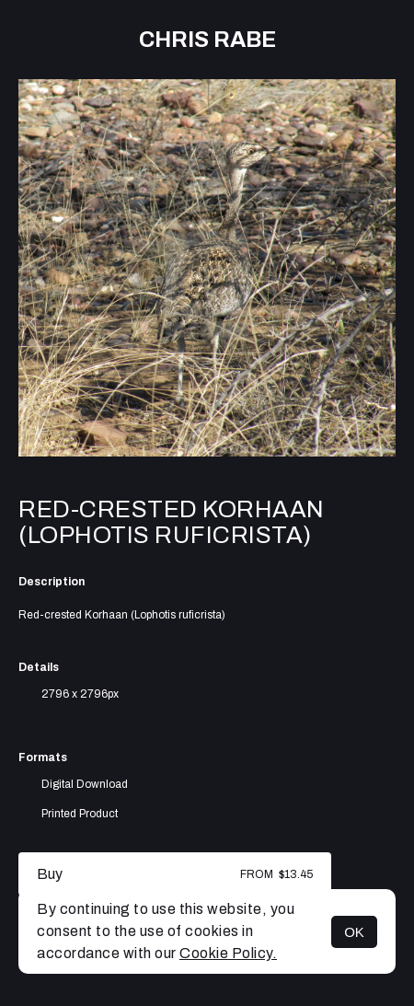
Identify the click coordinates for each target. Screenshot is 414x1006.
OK (354, 932)
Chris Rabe (207, 40)
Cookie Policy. (228, 953)
